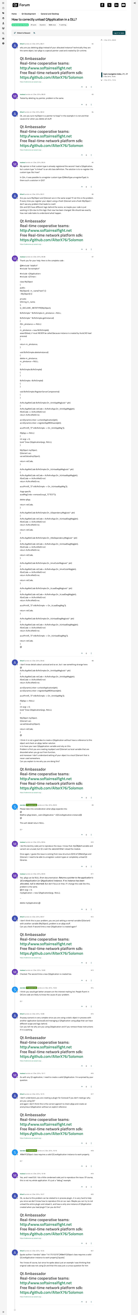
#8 (93, 660)
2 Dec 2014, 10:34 (38, 1250)
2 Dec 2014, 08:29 (39, 94)
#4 (93, 112)
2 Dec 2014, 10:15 (38, 1094)
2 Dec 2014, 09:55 (39, 874)
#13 (92, 970)
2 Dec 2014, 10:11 (39, 1073)
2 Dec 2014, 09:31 (38, 194)
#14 (92, 988)
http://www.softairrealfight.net (46, 68)
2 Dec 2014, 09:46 (38, 660)
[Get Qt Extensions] (3, 38)
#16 (92, 1073)
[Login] (134, 3)
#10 (92, 842)
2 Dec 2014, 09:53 (50, 805)
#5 (93, 162)
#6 (93, 194)
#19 (92, 1173)
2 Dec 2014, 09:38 (39, 256)
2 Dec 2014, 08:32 (38, 112)
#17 (92, 1094)
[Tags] (3, 13)
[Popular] (3, 18)
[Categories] (3, 3)
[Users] (3, 23)
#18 (92, 1150)
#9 (93, 805)
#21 (92, 1250)
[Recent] (3, 8)
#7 (93, 256)
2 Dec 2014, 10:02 (50, 988)
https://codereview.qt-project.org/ (30, 82)
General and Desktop (20, 25)
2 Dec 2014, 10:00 (39, 970)
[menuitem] (134, 3)
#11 (92, 874)
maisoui (22, 94)
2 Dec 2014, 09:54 (39, 842)
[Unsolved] (3, 43)
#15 (92, 1014)
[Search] (3, 33)
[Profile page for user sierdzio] (15, 807)
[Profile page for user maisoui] (15, 96)
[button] (3, 1312)
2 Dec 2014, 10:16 (50, 1150)
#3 (93, 94)
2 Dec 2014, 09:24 (39, 162)
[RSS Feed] (34, 33)
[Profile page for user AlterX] (15, 45)
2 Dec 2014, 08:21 (38, 43)
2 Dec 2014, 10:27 (38, 1194)
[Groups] (3, 28)
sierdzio (22, 805)
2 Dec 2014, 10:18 (39, 1173)
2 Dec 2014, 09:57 (38, 916)
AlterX (22, 43)
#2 (93, 43)
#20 (92, 1194)
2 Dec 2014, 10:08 (38, 1014)
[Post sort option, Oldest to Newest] (22, 33)
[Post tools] (91, 87)
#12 (92, 916)
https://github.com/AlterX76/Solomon (51, 77)
